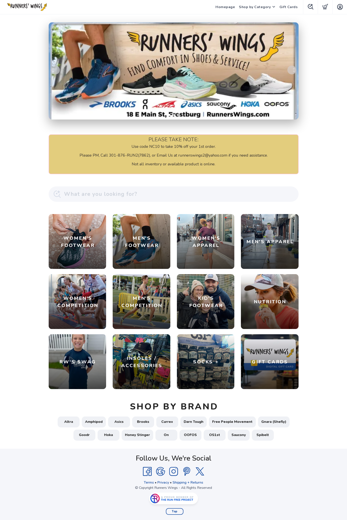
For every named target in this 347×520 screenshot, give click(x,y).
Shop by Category (255, 7)
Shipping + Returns (188, 482)
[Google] (160, 471)
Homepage (225, 7)
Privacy (163, 482)
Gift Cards (288, 7)
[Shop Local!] (174, 71)
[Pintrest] (186, 471)
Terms (149, 482)
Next (291, 70)
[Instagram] (173, 471)
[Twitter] (199, 471)
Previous (55, 70)
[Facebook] (147, 471)
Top (174, 511)
